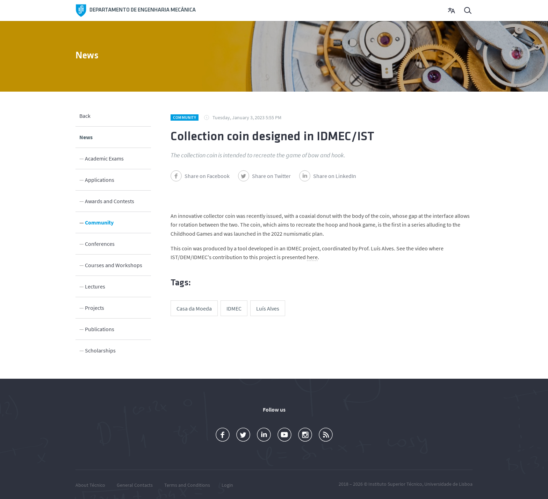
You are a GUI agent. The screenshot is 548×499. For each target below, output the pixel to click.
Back (85, 115)
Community (99, 222)
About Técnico (90, 485)
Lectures (95, 286)
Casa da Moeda (194, 308)
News (86, 136)
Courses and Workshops (113, 264)
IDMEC (233, 308)
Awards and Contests (109, 200)
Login (227, 485)
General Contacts (135, 485)
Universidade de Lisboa (448, 483)
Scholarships (100, 350)
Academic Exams (104, 158)
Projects (94, 307)
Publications (99, 328)
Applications (99, 179)
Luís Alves (267, 308)
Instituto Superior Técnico (395, 483)
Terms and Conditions (187, 485)
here (312, 257)
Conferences (100, 243)
